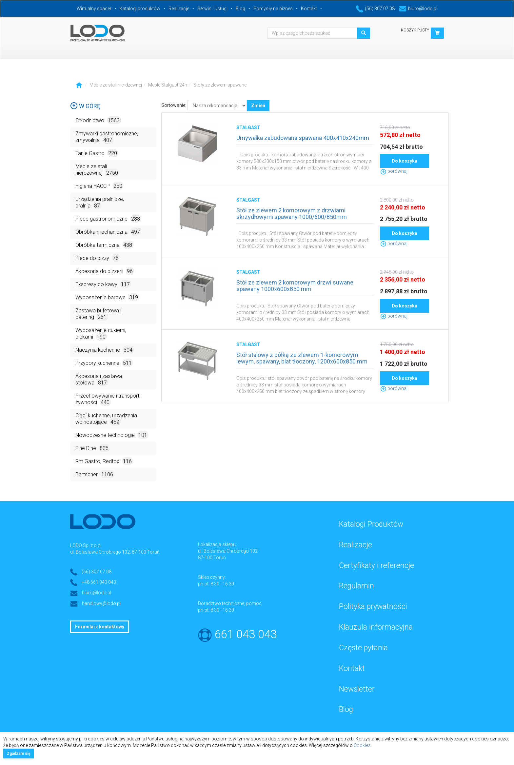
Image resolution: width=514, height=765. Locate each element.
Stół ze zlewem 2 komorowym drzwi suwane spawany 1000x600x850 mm (294, 285)
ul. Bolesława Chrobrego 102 (228, 551)
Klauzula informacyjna (376, 627)
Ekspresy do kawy (103, 284)
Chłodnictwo (98, 120)
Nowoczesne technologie (111, 435)
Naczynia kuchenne (104, 349)
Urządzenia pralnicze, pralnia (99, 202)
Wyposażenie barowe (107, 297)
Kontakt (309, 8)
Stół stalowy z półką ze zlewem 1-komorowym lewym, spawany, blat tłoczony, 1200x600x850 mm (301, 358)
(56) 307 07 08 (375, 8)
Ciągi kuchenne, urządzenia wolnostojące (106, 419)
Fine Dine (92, 448)
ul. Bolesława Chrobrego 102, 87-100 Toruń (115, 552)
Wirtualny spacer (94, 8)
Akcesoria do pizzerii (104, 271)
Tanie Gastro (96, 153)
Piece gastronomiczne (108, 218)
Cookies (362, 745)
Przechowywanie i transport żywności (107, 399)
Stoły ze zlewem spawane (220, 85)
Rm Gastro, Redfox (104, 461)
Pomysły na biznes (273, 8)
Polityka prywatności (373, 606)
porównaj (393, 171)
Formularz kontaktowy (99, 626)
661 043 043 (246, 634)
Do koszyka (404, 161)
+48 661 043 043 (99, 582)
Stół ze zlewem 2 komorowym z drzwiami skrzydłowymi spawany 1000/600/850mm (291, 213)
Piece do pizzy (97, 258)
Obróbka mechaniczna (108, 231)
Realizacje (178, 8)
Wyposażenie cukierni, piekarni (100, 334)
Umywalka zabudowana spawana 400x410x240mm (302, 137)
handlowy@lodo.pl (101, 603)
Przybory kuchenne (104, 363)
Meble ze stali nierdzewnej (115, 85)
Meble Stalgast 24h (167, 85)
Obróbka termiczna (104, 245)
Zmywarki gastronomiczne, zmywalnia (106, 137)
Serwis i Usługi (212, 8)
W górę (85, 106)
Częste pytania (363, 647)
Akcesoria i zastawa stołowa (98, 379)
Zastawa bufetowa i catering (98, 314)
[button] (437, 33)
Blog (240, 8)
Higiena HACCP (99, 186)
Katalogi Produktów (371, 524)
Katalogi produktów (140, 8)
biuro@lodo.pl (418, 8)
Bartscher (94, 474)
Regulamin (356, 585)
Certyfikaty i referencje (376, 565)
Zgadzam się (18, 753)
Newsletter (357, 689)
